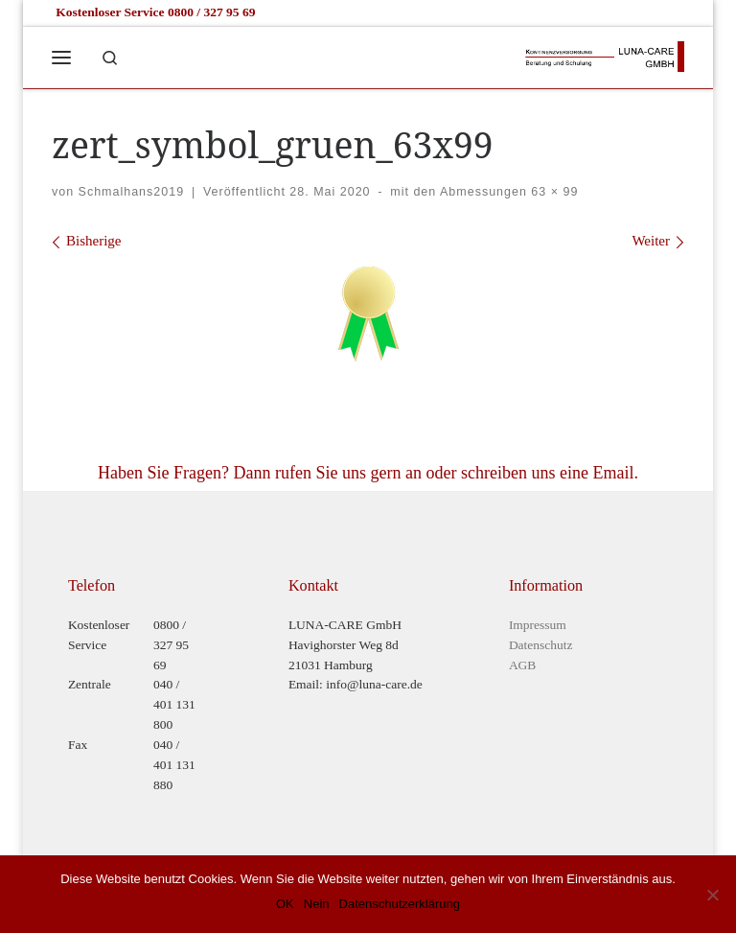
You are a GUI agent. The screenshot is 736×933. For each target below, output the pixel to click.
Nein (317, 904)
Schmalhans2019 (131, 191)
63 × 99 (552, 191)
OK (285, 904)
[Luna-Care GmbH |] (603, 54)
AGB (523, 665)
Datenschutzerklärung (399, 904)
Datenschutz (541, 645)
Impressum (537, 625)
